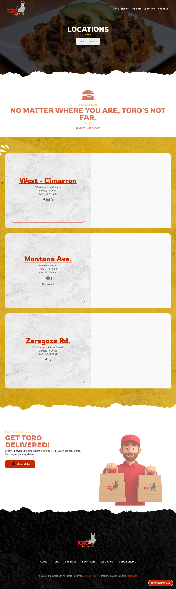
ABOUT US (163, 9)
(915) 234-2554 (48, 354)
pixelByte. (133, 576)
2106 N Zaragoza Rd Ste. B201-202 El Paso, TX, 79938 (48, 349)
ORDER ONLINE (160, 582)
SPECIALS (137, 9)
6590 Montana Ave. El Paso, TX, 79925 (48, 267)
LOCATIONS (150, 9)
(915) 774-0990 (48, 272)
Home (116, 9)
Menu (56, 562)
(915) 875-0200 (48, 194)
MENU (124, 9)
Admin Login (90, 576)
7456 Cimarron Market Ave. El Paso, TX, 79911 (48, 189)
